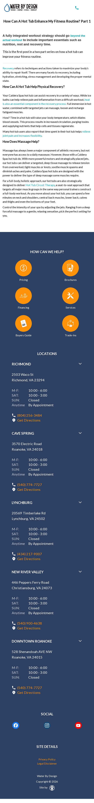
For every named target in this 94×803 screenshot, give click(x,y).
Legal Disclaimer (47, 763)
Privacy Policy (47, 759)
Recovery (8, 68)
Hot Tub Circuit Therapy (40, 185)
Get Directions (28, 420)
